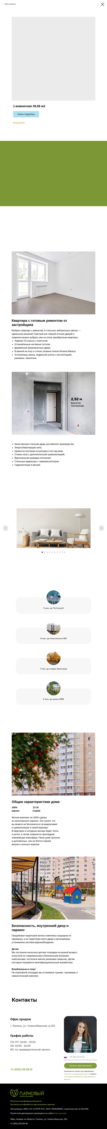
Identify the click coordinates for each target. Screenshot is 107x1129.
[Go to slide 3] (47, 552)
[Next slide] (101, 528)
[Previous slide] (5, 528)
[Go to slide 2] (44, 552)
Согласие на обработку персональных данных (32, 1104)
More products (10, 4)
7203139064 (57, 1109)
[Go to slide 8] (59, 552)
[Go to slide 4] (49, 552)
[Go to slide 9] (62, 552)
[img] (27, 1093)
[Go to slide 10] (64, 552)
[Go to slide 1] (42, 552)
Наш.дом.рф (60, 1113)
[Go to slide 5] (52, 552)
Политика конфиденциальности (26, 1101)
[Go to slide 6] (54, 552)
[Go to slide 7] (57, 552)
